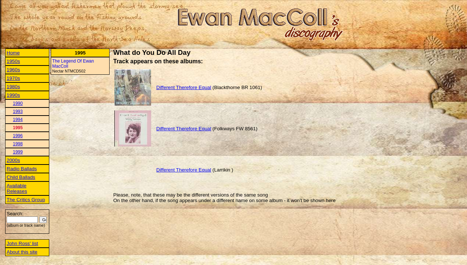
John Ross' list (22, 243)
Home (13, 53)
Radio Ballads (22, 169)
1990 (18, 103)
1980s (13, 86)
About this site (22, 252)
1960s (13, 70)
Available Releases (17, 188)
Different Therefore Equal (183, 87)
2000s (13, 160)
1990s (13, 95)
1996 (18, 135)
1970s (13, 78)
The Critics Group (26, 199)
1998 (18, 143)
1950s (13, 61)
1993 (18, 111)
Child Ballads (21, 177)
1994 (18, 119)
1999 (18, 152)
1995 (18, 127)
